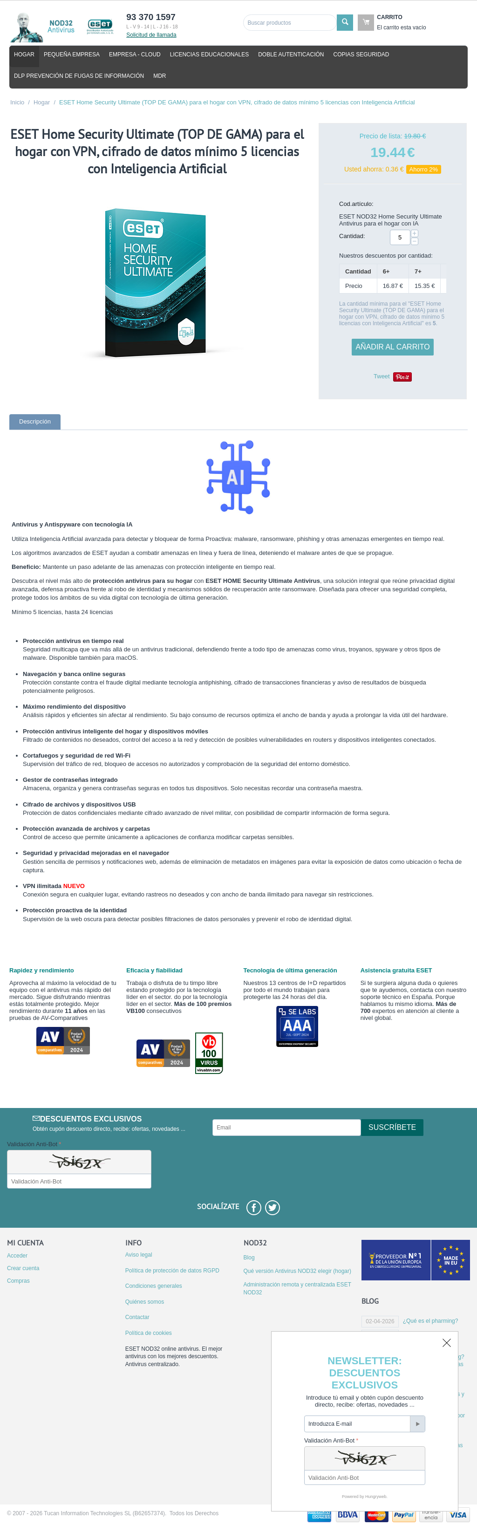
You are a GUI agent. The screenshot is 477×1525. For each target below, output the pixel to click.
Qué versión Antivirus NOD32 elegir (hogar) (297, 1271)
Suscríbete (392, 1127)
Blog (249, 1257)
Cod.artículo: (356, 203)
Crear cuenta (23, 1268)
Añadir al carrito (392, 347)
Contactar (137, 1317)
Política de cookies (148, 1333)
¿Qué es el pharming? (430, 1321)
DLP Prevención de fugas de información (79, 76)
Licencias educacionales (209, 54)
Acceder (17, 1255)
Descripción (35, 421)
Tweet (382, 376)
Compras (18, 1281)
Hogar (24, 54)
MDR (159, 76)
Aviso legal (138, 1254)
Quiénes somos (144, 1302)
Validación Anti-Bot (32, 1144)
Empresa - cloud (135, 54)
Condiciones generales (153, 1286)
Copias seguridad (361, 54)
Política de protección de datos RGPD (172, 1270)
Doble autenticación (291, 54)
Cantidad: (352, 236)
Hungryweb (376, 1496)
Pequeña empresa (72, 54)
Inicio (17, 102)
